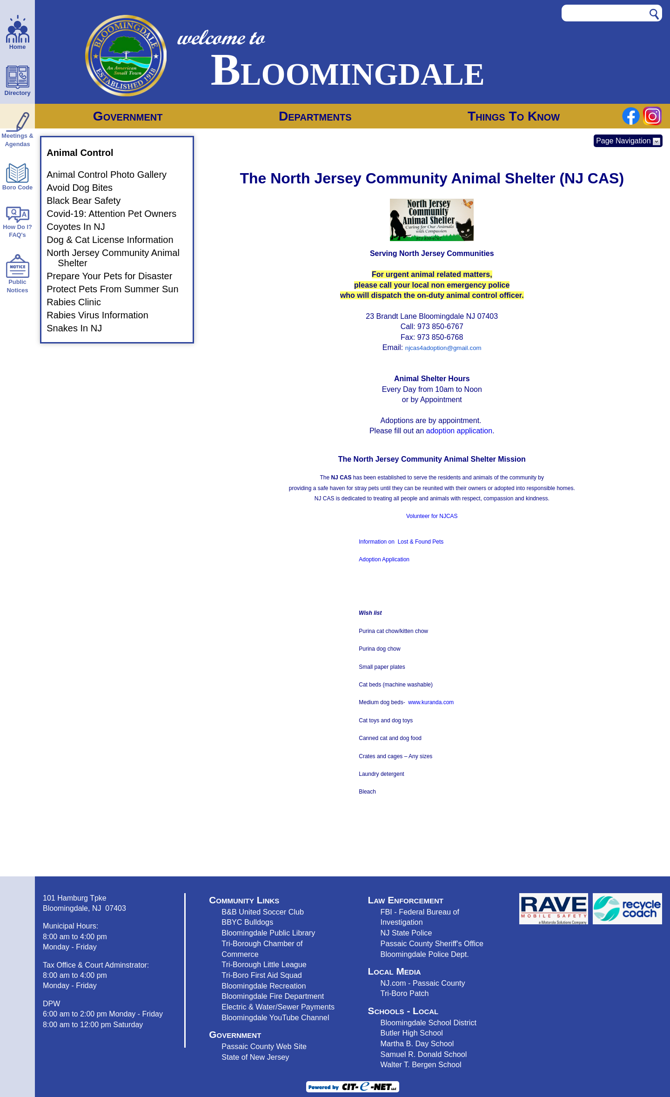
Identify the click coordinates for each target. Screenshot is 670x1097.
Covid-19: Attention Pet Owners (117, 214)
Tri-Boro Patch (405, 993)
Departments (315, 116)
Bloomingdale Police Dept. (425, 954)
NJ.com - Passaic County (423, 983)
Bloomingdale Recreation (263, 986)
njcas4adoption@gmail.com (443, 347)
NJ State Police (406, 933)
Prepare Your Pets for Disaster (115, 276)
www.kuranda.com (431, 702)
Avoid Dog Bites (85, 187)
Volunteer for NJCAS (432, 516)
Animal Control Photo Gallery (112, 174)
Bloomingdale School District (428, 1022)
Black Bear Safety (89, 200)
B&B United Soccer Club (262, 912)
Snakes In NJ (80, 328)
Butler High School (412, 1033)
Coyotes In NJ (81, 227)
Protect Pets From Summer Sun (118, 289)
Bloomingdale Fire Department (272, 996)
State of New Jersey (255, 1057)
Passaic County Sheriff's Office (432, 943)
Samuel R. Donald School (424, 1054)
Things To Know (514, 116)
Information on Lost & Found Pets (401, 541)
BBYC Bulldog (245, 922)
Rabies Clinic (79, 302)
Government (128, 116)
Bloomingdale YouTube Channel (275, 1017)
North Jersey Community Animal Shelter (119, 258)
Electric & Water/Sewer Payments (278, 1007)
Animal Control (85, 153)
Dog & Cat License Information (115, 240)
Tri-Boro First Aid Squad (261, 975)
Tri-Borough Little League (263, 964)
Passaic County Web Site (264, 1046)
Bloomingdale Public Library (268, 933)
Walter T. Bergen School (421, 1064)
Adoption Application (384, 559)
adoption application (459, 431)
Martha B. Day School (417, 1043)
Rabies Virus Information (103, 315)
